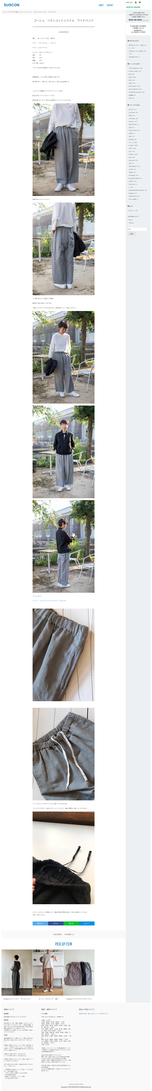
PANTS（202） (132, 77)
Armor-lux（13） (133, 121)
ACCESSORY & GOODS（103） (137, 92)
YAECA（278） (133, 148)
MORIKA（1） (132, 133)
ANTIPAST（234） (133, 154)
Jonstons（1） (133, 169)
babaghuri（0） (133, 193)
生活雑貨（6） (132, 95)
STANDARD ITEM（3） (134, 57)
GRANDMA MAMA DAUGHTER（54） (138, 190)
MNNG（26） (132, 115)
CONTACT (110, 5)
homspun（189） (133, 145)
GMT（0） (131, 163)
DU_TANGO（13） (133, 112)
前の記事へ (57, 934)
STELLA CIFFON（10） (134, 130)
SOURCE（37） (133, 181)
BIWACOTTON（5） (134, 124)
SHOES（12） (132, 83)
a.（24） (131, 187)
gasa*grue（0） (133, 139)
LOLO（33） (132, 151)
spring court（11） (134, 160)
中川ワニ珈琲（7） (134, 199)
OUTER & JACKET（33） (135, 71)
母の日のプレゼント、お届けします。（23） (137, 46)
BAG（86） (132, 74)
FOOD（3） (132, 98)
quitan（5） (132, 127)
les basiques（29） (134, 175)
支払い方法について (93, 1013)
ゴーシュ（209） (133, 142)
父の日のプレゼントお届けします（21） (137, 52)
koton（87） (132, 157)
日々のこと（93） (133, 210)
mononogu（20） (134, 118)
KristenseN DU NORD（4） (135, 178)
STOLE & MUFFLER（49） (135, 89)
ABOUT (101, 5)
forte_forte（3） (133, 184)
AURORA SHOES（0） (134, 196)
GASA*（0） (132, 136)
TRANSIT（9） (132, 172)
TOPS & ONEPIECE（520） (136, 68)
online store (129, 2)
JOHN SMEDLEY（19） (135, 166)
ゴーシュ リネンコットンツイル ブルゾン (46, 601)
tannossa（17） (133, 109)
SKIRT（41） (132, 80)
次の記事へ (69, 934)
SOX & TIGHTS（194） (135, 86)
